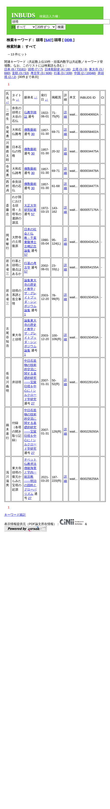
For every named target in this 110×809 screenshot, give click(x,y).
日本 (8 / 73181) (15, 69)
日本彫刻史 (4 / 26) (58, 69)
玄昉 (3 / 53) (20, 73)
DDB (69, 40)
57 (33, 214)
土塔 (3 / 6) (80, 69)
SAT (48, 40)
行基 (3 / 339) (63, 73)
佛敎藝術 (30, 129)
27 (33, 403)
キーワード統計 (15, 514)
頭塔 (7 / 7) (35, 69)
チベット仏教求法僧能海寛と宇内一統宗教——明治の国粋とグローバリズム (30, 477)
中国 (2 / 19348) (85, 73)
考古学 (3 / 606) (41, 73)
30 (33, 134)
